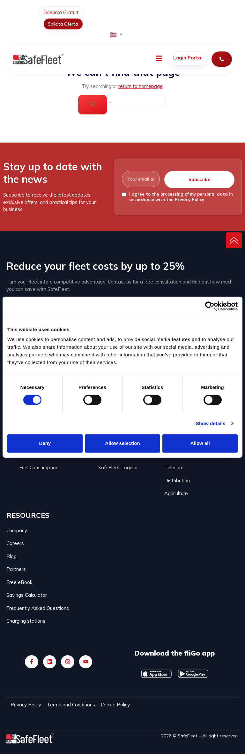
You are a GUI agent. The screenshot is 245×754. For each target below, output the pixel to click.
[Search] (92, 105)
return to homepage (140, 86)
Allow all (200, 443)
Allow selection (122, 443)
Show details (211, 423)
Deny (45, 443)
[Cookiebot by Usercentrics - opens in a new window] (210, 306)
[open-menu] (159, 59)
